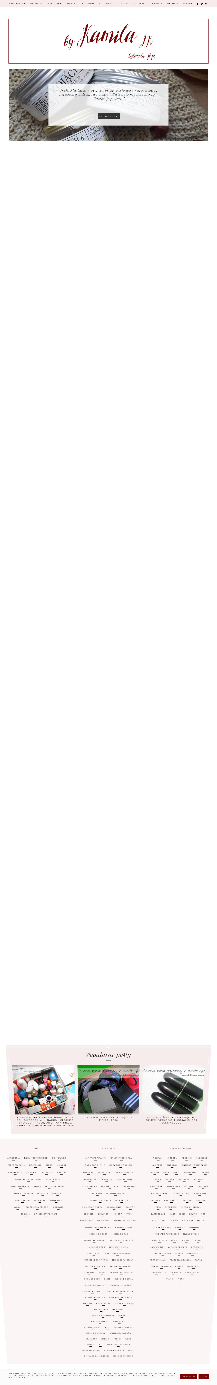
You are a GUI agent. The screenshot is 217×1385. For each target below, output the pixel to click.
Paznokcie (54, 4)
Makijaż (36, 4)
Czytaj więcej (109, 116)
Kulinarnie (139, 4)
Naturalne (87, 4)
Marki (186, 4)
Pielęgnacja (17, 4)
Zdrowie (155, 4)
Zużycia (123, 4)
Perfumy (71, 4)
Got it (203, 1376)
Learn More (188, 1376)
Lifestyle (171, 4)
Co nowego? (106, 4)
